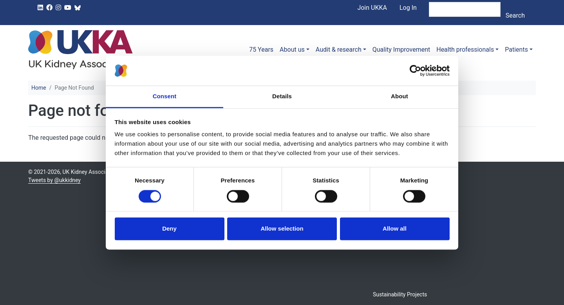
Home (38, 88)
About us (292, 49)
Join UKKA (372, 7)
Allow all (395, 229)
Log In (408, 7)
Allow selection (281, 229)
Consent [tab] (165, 96)
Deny (169, 229)
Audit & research (339, 49)
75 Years (261, 49)
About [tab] (399, 96)
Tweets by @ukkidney (54, 180)
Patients (516, 49)
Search (515, 15)
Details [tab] (282, 96)
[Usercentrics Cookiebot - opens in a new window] (415, 70)
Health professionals (465, 49)
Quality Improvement (401, 49)
